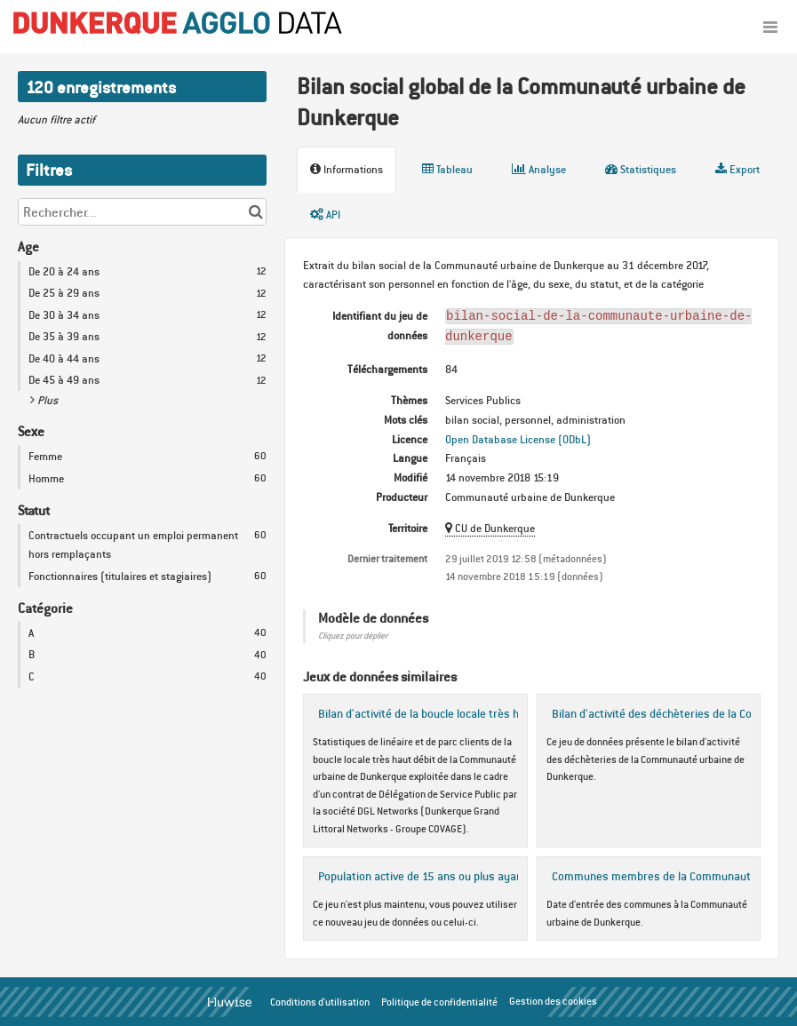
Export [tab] (737, 169)
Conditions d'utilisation (320, 1002)
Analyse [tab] (539, 169)
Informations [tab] (346, 169)
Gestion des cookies (553, 1001)
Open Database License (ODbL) (518, 439)
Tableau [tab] (447, 169)
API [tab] (325, 214)
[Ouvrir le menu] (770, 26)
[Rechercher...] (142, 212)
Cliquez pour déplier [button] (352, 635)
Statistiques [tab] (640, 169)
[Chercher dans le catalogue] (255, 212)
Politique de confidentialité (439, 1002)
